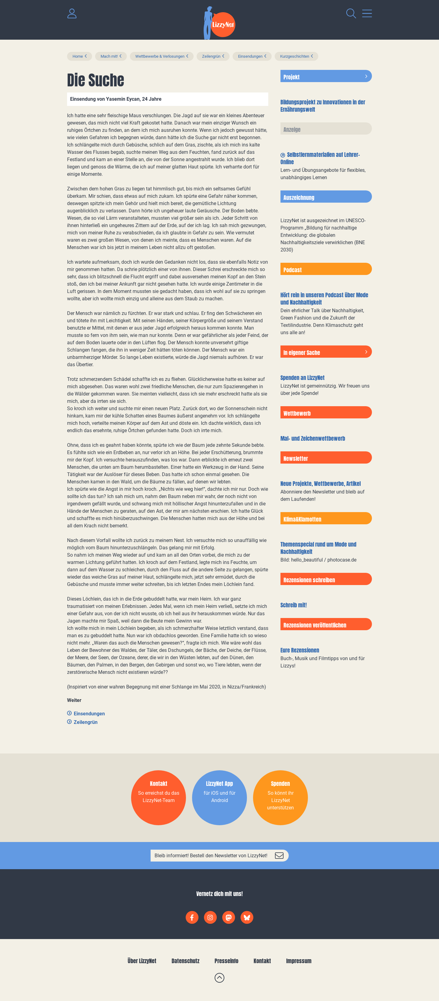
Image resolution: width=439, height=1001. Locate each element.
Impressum (299, 961)
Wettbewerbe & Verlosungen (159, 56)
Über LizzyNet (142, 961)
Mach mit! (109, 56)
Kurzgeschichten (294, 56)
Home (78, 56)
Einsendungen (250, 56)
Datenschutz (185, 961)
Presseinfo (226, 961)
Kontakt (262, 961)
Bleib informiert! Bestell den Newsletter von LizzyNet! (211, 855)
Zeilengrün (211, 56)
